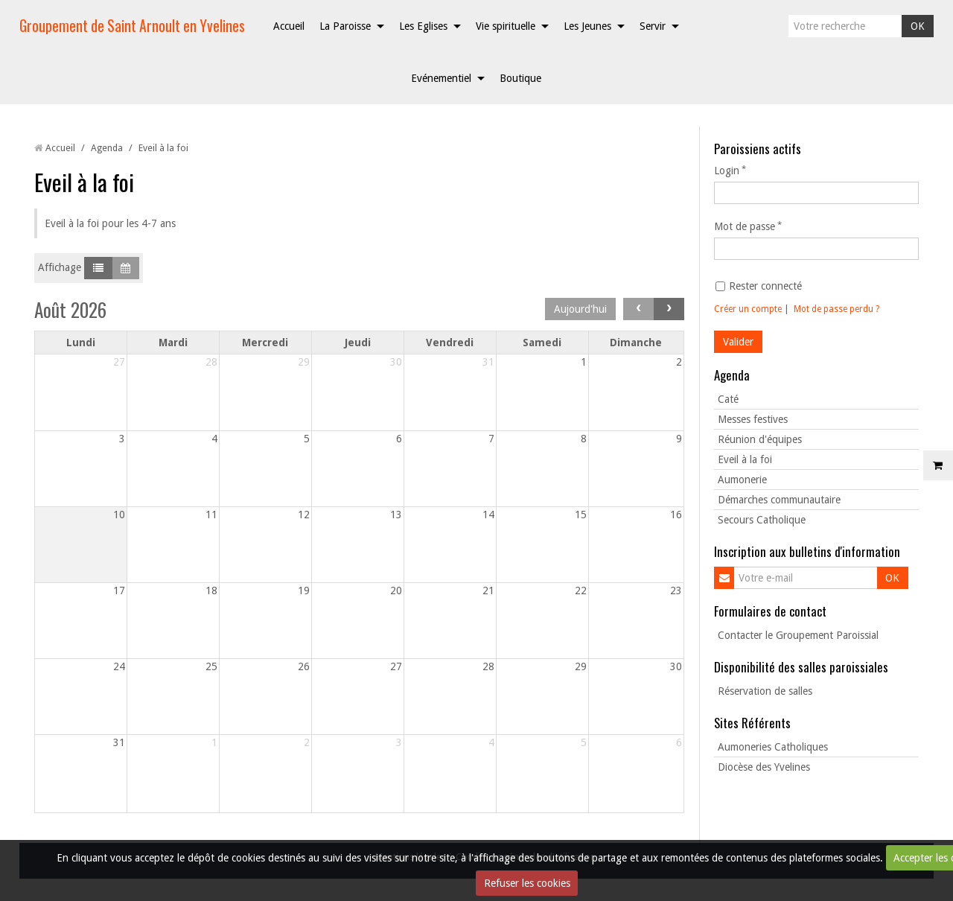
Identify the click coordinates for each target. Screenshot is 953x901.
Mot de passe (744, 226)
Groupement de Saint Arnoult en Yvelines (132, 25)
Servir (653, 26)
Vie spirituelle (505, 26)
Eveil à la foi (745, 459)
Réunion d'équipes (760, 439)
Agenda (107, 147)
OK (918, 26)
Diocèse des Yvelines (764, 767)
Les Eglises (423, 26)
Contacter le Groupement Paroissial (798, 635)
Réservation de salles (765, 691)
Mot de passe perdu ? (836, 309)
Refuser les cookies (527, 883)
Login (726, 170)
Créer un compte (748, 309)
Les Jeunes (587, 26)
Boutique (520, 78)
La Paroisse (345, 26)
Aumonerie (742, 479)
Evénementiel (441, 78)
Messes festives (753, 419)
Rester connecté (758, 286)
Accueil (289, 26)
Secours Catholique (762, 520)
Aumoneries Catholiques (773, 747)
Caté (728, 399)
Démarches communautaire (779, 500)
